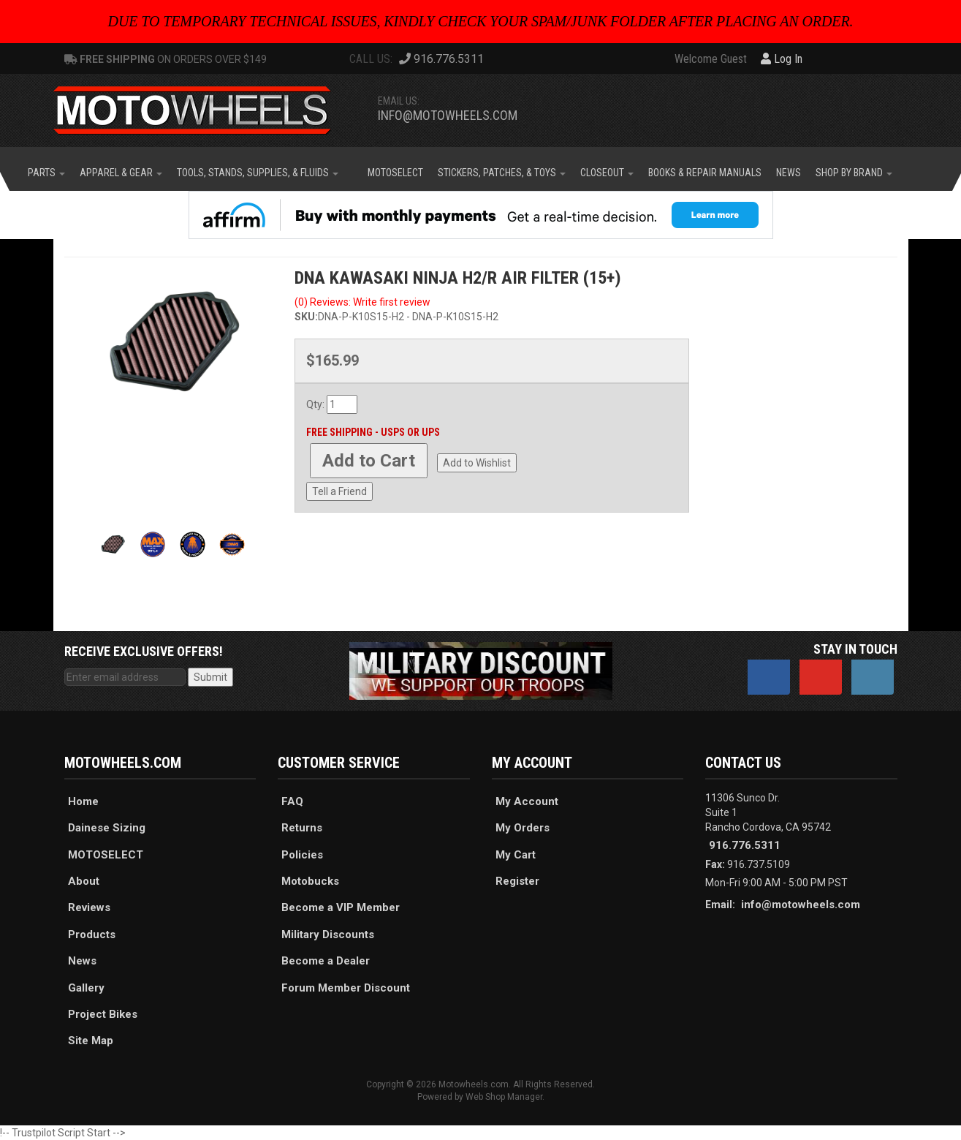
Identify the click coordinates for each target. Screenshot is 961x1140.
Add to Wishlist (477, 463)
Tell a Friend (339, 491)
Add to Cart (368, 460)
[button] (46, 172)
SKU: (306, 316)
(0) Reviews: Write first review (362, 302)
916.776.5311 (744, 845)
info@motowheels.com (447, 115)
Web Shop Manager (504, 1097)
